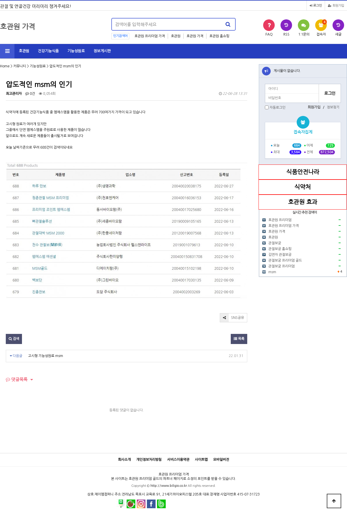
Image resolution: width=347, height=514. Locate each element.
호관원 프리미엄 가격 (149, 36)
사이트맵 (201, 459)
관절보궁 (274, 243)
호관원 (175, 36)
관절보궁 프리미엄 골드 (285, 260)
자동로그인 (277, 107)
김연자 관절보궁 (279, 254)
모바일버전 (221, 459)
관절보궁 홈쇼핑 (279, 249)
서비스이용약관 (178, 459)
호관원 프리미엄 (279, 220)
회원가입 (336, 5)
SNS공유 (232, 317)
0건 (30, 93)
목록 (239, 339)
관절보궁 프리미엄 (281, 266)
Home (5, 66)
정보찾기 (333, 107)
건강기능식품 (48, 51)
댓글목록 (16, 379)
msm (272, 272)
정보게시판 (102, 51)
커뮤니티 (19, 66)
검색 (14, 339)
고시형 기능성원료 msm (45, 356)
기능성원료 (76, 51)
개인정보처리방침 (149, 459)
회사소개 (124, 459)
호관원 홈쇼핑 (219, 36)
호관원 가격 (195, 36)
